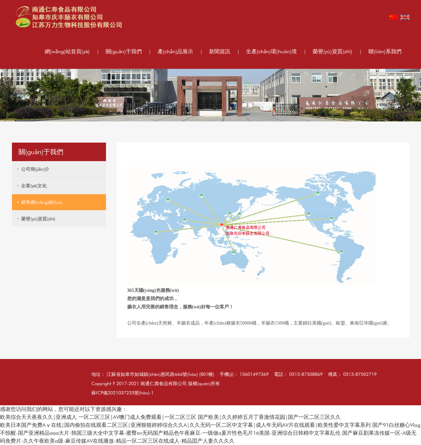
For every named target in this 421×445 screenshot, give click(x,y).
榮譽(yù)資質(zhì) (332, 51)
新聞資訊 (219, 51)
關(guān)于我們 (124, 51)
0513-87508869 (306, 374)
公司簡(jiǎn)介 (35, 169)
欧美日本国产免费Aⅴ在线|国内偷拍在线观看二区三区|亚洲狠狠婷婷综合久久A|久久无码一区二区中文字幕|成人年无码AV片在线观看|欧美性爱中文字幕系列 (185, 425)
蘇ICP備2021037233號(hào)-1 (122, 392)
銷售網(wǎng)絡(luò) (41, 202)
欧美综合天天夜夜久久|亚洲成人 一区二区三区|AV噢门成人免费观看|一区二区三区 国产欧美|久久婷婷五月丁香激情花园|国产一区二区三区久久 (170, 417)
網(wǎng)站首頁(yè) (67, 51)
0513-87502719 (360, 374)
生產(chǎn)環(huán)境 (271, 51)
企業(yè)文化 (34, 185)
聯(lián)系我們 (384, 51)
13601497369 (254, 374)
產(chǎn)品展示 (175, 51)
